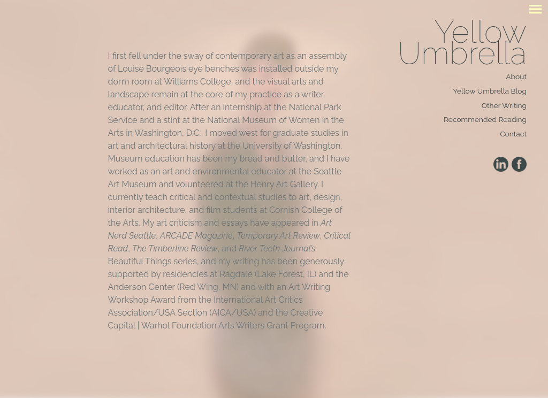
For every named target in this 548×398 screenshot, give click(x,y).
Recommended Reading (485, 119)
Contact (513, 133)
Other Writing (504, 105)
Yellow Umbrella (462, 42)
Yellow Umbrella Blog (490, 91)
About (516, 76)
